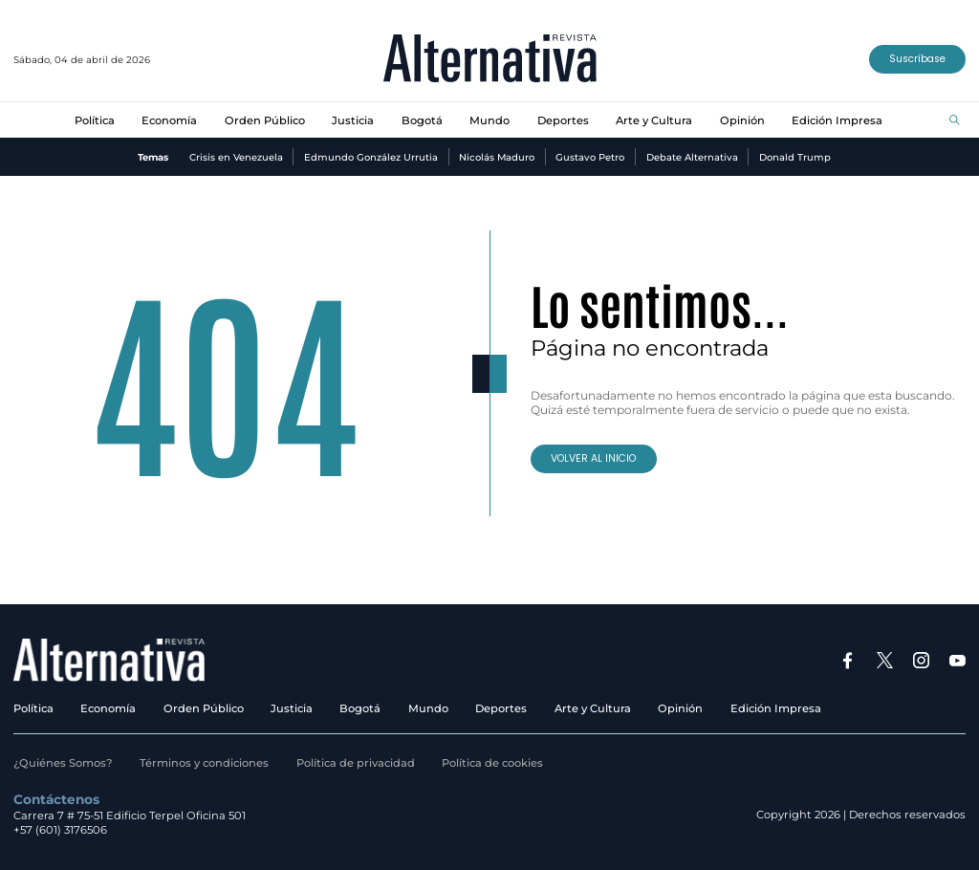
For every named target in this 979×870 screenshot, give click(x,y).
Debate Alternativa (692, 157)
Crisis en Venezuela (236, 157)
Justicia (353, 120)
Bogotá (422, 120)
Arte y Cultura (654, 120)
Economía (169, 120)
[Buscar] (955, 121)
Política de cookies (492, 763)
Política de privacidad (355, 763)
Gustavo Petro (589, 157)
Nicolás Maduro (496, 157)
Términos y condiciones (204, 763)
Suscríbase (917, 59)
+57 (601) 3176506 (60, 830)
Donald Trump (795, 157)
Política (95, 120)
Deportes (563, 120)
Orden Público (265, 120)
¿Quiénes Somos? (63, 763)
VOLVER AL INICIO (593, 458)
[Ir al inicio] (490, 59)
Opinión (742, 120)
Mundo (489, 120)
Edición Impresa (837, 120)
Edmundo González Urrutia (371, 157)
